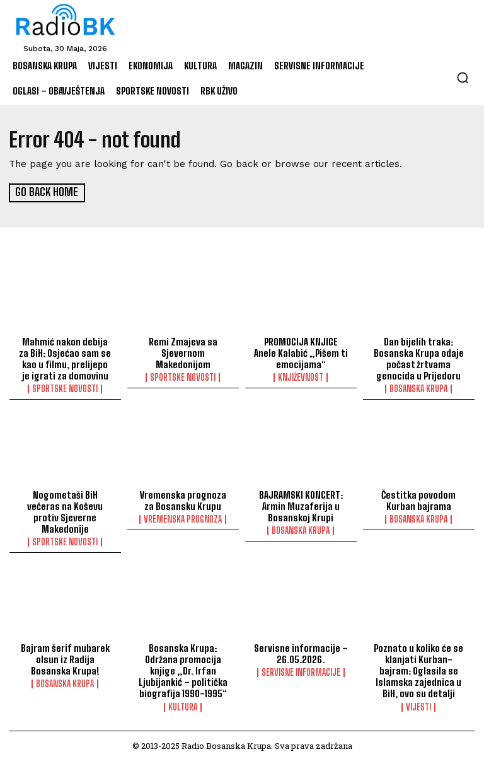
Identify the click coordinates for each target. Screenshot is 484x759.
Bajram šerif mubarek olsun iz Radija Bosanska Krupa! (65, 658)
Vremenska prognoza (183, 518)
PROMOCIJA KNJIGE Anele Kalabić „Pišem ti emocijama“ (300, 352)
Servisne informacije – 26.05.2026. (300, 652)
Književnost (300, 376)
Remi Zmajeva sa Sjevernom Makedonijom (183, 352)
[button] (462, 77)
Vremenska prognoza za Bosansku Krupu (183, 499)
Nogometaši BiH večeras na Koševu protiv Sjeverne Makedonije (65, 510)
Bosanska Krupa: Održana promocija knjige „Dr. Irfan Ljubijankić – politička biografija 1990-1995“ (183, 669)
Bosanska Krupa (418, 387)
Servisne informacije (301, 671)
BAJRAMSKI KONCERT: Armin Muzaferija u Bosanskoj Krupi (301, 505)
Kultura (182, 705)
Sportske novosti (65, 387)
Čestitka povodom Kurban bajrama (419, 499)
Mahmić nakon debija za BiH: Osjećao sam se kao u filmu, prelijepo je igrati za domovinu (65, 357)
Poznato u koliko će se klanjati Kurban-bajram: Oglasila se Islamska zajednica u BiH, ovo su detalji (418, 669)
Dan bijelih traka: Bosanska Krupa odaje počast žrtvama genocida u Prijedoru (418, 357)
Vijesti (418, 705)
